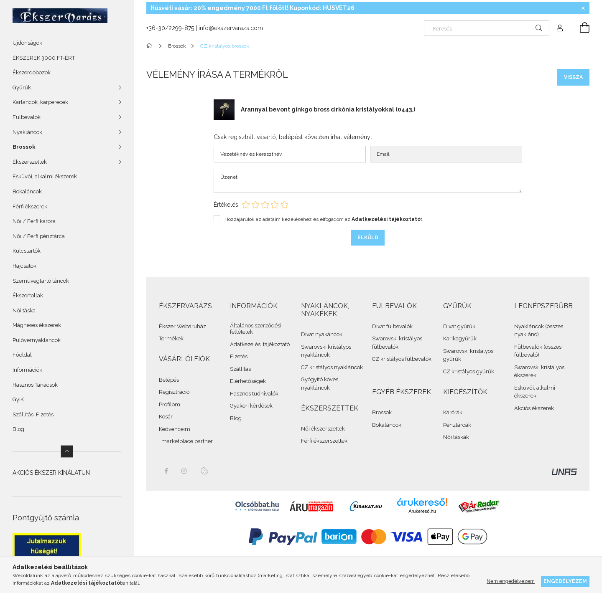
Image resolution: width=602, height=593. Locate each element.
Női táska (24, 310)
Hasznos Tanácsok (35, 385)
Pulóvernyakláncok (37, 340)
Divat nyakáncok (321, 334)
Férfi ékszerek (30, 206)
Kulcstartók (27, 251)
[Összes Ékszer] (150, 46)
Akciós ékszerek (534, 408)
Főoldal (22, 355)
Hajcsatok (24, 266)
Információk (27, 370)
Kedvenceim (174, 429)
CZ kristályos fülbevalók (401, 359)
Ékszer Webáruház (182, 326)
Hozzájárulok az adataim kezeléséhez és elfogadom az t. (323, 219)
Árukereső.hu (422, 511)
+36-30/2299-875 (170, 28)
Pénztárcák (457, 425)
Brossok (382, 412)
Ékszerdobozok (32, 72)
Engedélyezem (565, 581)
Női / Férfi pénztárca (39, 236)
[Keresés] (486, 27)
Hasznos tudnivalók (254, 393)
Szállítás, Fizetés (33, 414)
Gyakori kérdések (251, 406)
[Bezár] (583, 8)
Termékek (171, 338)
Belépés (169, 380)
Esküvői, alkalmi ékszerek (45, 176)
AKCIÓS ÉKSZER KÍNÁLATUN (51, 472)
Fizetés (238, 356)
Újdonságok (27, 43)
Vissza (573, 77)
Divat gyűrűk (459, 326)
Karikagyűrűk (460, 338)
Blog (18, 429)
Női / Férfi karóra (34, 221)
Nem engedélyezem (511, 581)
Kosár (166, 416)
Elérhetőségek (248, 381)
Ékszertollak (28, 295)
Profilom (169, 404)
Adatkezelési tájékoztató (260, 344)
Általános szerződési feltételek (255, 328)
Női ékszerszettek (323, 429)
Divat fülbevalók (392, 326)
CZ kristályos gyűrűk (468, 371)
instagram (184, 471)
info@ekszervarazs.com (231, 28)
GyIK (18, 399)
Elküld (367, 238)
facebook (166, 471)
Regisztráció (174, 392)
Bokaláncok (27, 191)
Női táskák (456, 437)
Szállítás (240, 369)
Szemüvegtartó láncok (41, 281)
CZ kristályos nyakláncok (332, 367)
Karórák (452, 412)
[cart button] (579, 27)
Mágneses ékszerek (37, 325)
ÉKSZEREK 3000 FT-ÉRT (44, 58)
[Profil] (559, 27)
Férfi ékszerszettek (324, 441)
